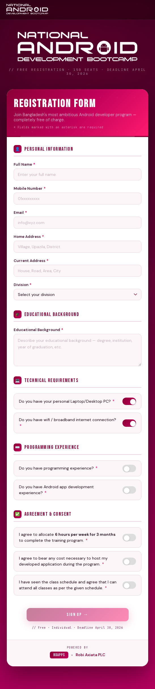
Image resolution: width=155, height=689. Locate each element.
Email (20, 212)
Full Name (24, 164)
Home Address (29, 236)
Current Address (31, 261)
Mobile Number (30, 188)
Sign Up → (77, 614)
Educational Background (38, 333)
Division (22, 285)
